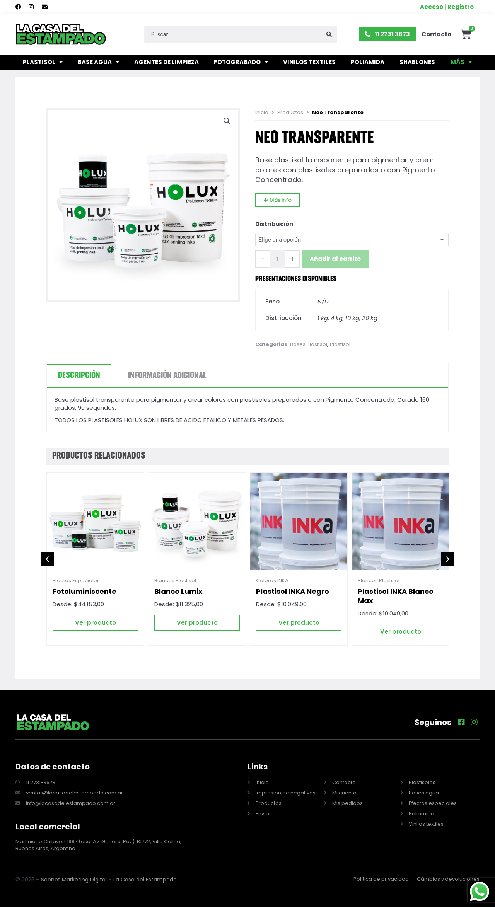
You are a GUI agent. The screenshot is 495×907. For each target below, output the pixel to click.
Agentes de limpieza (166, 62)
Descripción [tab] (79, 375)
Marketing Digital (84, 879)
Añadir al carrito (335, 259)
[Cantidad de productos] (277, 259)
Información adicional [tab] (167, 375)
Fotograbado (241, 62)
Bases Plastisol (308, 344)
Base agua (98, 62)
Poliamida (367, 62)
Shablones (417, 62)
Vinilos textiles (309, 62)
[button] (227, 121)
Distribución (274, 224)
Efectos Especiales (76, 581)
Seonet (50, 879)
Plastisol (43, 62)
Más (461, 62)
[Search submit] (329, 34)
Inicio (261, 112)
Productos (290, 112)
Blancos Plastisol (175, 581)
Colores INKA (272, 581)
